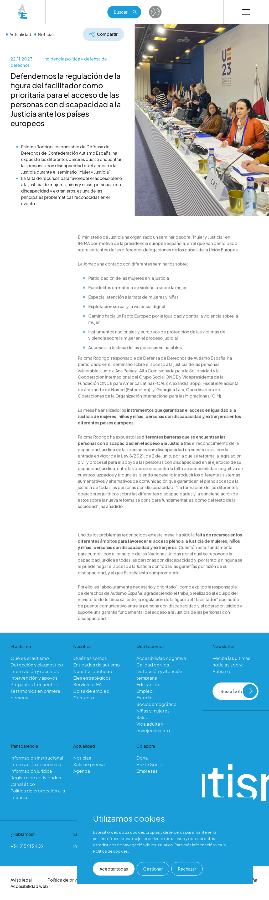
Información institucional (37, 758)
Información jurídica (31, 771)
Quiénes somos (90, 658)
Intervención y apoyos (34, 678)
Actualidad (20, 34)
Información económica (36, 764)
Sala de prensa (89, 764)
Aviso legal (21, 880)
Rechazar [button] (187, 869)
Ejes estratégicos (92, 678)
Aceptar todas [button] (114, 869)
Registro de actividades (36, 777)
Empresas (147, 771)
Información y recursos (35, 671)
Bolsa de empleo (91, 691)
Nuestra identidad (92, 671)
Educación (147, 684)
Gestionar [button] (153, 869)
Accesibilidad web (29, 886)
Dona (142, 758)
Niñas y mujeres (153, 711)
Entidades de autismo (96, 665)
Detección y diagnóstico (37, 665)
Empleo (144, 691)
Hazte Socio (149, 764)
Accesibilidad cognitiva (161, 658)
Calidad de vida (152, 665)
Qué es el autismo (30, 658)
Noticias (46, 34)
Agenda (81, 771)
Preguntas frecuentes (34, 684)
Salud (142, 717)
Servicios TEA (87, 684)
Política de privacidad (69, 880)
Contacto (83, 697)
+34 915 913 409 (27, 846)
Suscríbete (238, 691)
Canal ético (23, 784)
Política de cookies (110, 850)
